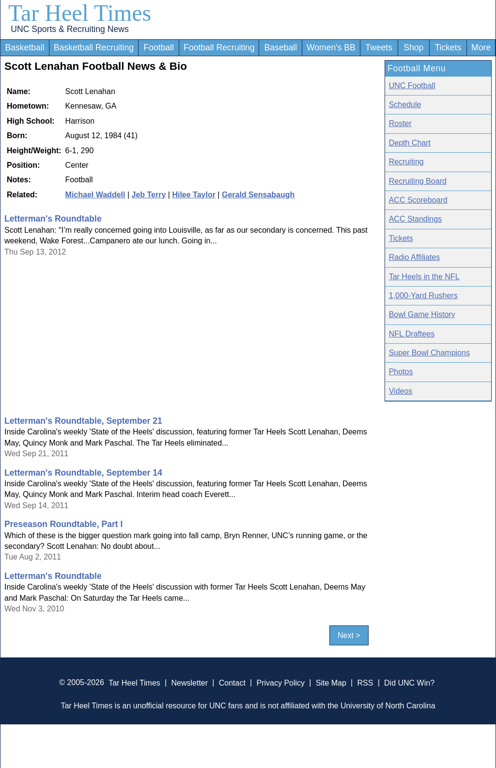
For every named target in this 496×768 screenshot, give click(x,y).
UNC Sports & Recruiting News (69, 29)
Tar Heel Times (79, 13)
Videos (401, 391)
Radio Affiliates (414, 257)
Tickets (447, 47)
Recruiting (406, 162)
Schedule (405, 104)
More (481, 47)
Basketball (24, 47)
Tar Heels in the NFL (424, 276)
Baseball (280, 47)
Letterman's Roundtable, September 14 (83, 473)
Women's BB (331, 47)
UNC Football (412, 85)
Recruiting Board (418, 181)
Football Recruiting (219, 47)
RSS (365, 682)
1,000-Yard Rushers (423, 295)
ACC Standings (415, 219)
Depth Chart (410, 143)
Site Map (331, 682)
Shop (413, 47)
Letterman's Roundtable (53, 219)
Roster (400, 123)
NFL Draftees (412, 334)
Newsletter (189, 682)
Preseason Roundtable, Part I (63, 524)
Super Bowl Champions (429, 353)
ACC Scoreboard (418, 200)
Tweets (378, 47)
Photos (401, 372)
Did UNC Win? (409, 682)
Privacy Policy (280, 682)
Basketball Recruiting (94, 47)
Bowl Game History (422, 314)
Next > (349, 635)
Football (158, 47)
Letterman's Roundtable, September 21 (83, 421)
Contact (232, 682)
